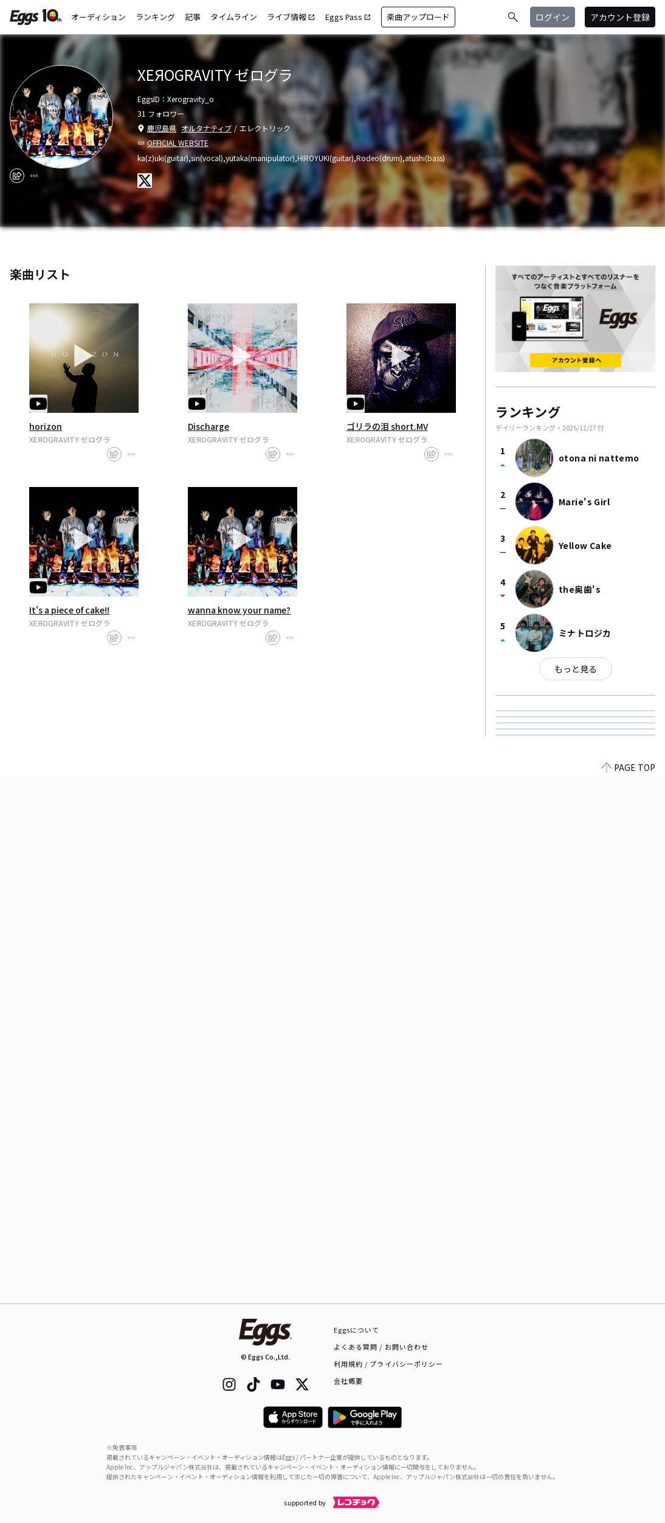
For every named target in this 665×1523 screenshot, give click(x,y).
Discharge (208, 426)
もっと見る (575, 669)
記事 (193, 16)
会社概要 (348, 1381)
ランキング (155, 16)
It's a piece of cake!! (69, 610)
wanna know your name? (239, 610)
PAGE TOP (628, 1296)
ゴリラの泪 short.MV (387, 426)
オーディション (98, 16)
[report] (34, 175)
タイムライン (233, 16)
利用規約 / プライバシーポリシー (389, 1364)
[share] (17, 175)
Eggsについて (357, 1330)
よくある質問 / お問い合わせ (381, 1347)
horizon (45, 426)
